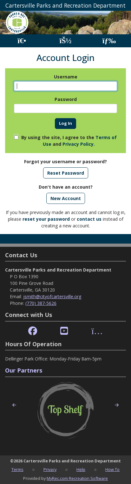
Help (80, 469)
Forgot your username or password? (65, 161)
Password (66, 99)
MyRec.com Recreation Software (77, 478)
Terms (17, 469)
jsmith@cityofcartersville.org (52, 296)
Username (65, 77)
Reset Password (65, 173)
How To (112, 469)
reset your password (46, 219)
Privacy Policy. (78, 144)
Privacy (49, 469)
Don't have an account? (66, 187)
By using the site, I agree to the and (69, 140)
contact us (89, 219)
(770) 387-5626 (40, 303)
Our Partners (23, 370)
